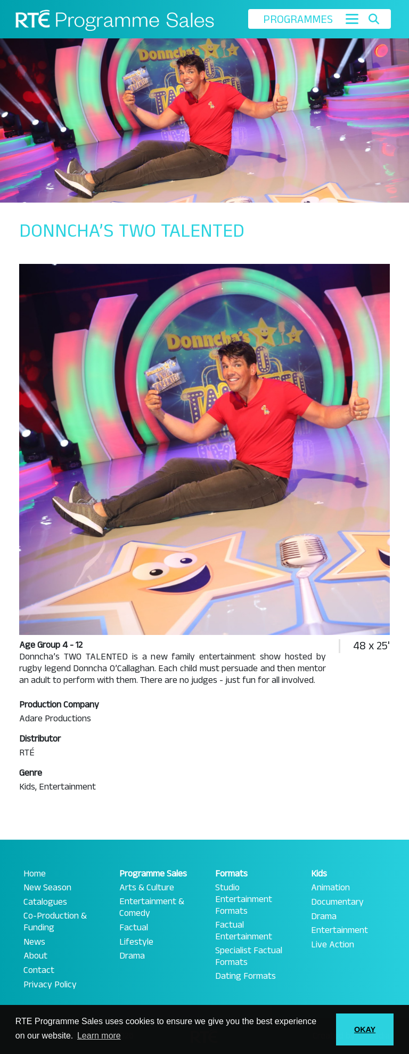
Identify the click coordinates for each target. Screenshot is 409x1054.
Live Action (332, 945)
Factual (133, 928)
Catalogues (45, 902)
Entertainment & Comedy (151, 907)
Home (34, 874)
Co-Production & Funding (55, 922)
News (34, 942)
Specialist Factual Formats (248, 956)
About (35, 956)
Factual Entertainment (243, 931)
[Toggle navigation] (352, 19)
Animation (330, 888)
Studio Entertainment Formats (243, 899)
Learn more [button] (99, 1035)
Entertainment (339, 930)
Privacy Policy (50, 985)
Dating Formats (245, 976)
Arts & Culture (146, 888)
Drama (132, 956)
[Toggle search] (374, 19)
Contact (38, 970)
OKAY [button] (364, 1029)
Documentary (337, 902)
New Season (47, 888)
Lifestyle (136, 942)
